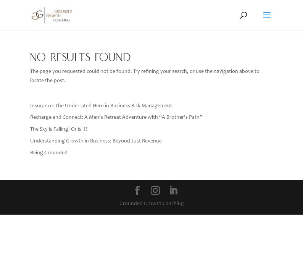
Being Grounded (49, 153)
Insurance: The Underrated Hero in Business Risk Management (101, 106)
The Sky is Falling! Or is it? (58, 129)
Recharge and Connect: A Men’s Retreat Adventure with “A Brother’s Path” (116, 117)
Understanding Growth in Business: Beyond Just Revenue (96, 141)
